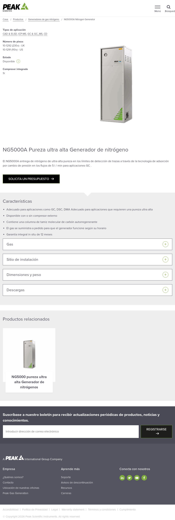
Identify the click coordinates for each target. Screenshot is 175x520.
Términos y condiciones (102, 509)
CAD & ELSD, (10, 33)
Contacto (8, 482)
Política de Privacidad (35, 509)
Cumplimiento (127, 509)
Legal (54, 509)
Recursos (66, 488)
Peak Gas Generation (15, 493)
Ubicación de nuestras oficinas (21, 488)
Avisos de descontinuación (77, 482)
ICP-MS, (22, 33)
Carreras (66, 493)
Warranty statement (73, 509)
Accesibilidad (11, 509)
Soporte (66, 477)
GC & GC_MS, (35, 33)
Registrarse (156, 429)
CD (45, 33)
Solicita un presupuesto (28, 179)
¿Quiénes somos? (13, 477)
